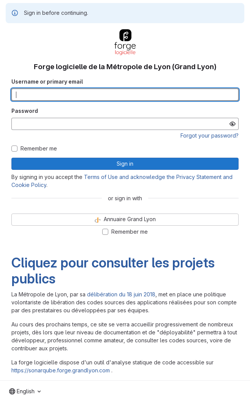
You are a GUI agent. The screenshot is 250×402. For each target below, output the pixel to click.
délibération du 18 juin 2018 (121, 294)
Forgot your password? (209, 135)
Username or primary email (47, 81)
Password (24, 111)
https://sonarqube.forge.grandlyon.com (60, 370)
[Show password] (232, 124)
